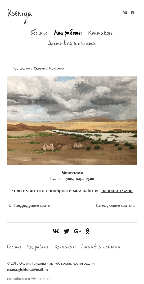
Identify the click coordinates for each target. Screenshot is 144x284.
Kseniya (20, 15)
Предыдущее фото (29, 206)
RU (125, 12)
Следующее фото (116, 206)
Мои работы (68, 34)
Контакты (101, 34)
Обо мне (38, 34)
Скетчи (39, 68)
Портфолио (21, 68)
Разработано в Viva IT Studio (29, 278)
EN (133, 12)
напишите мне (117, 190)
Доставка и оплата (72, 44)
